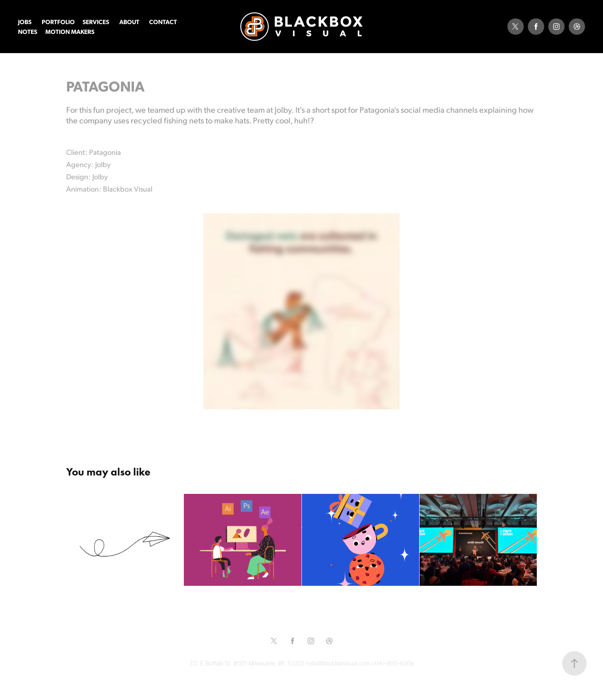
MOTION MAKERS (69, 31)
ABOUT (129, 22)
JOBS (24, 22)
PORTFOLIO (58, 22)
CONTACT (163, 22)
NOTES (27, 31)
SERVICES (96, 22)
